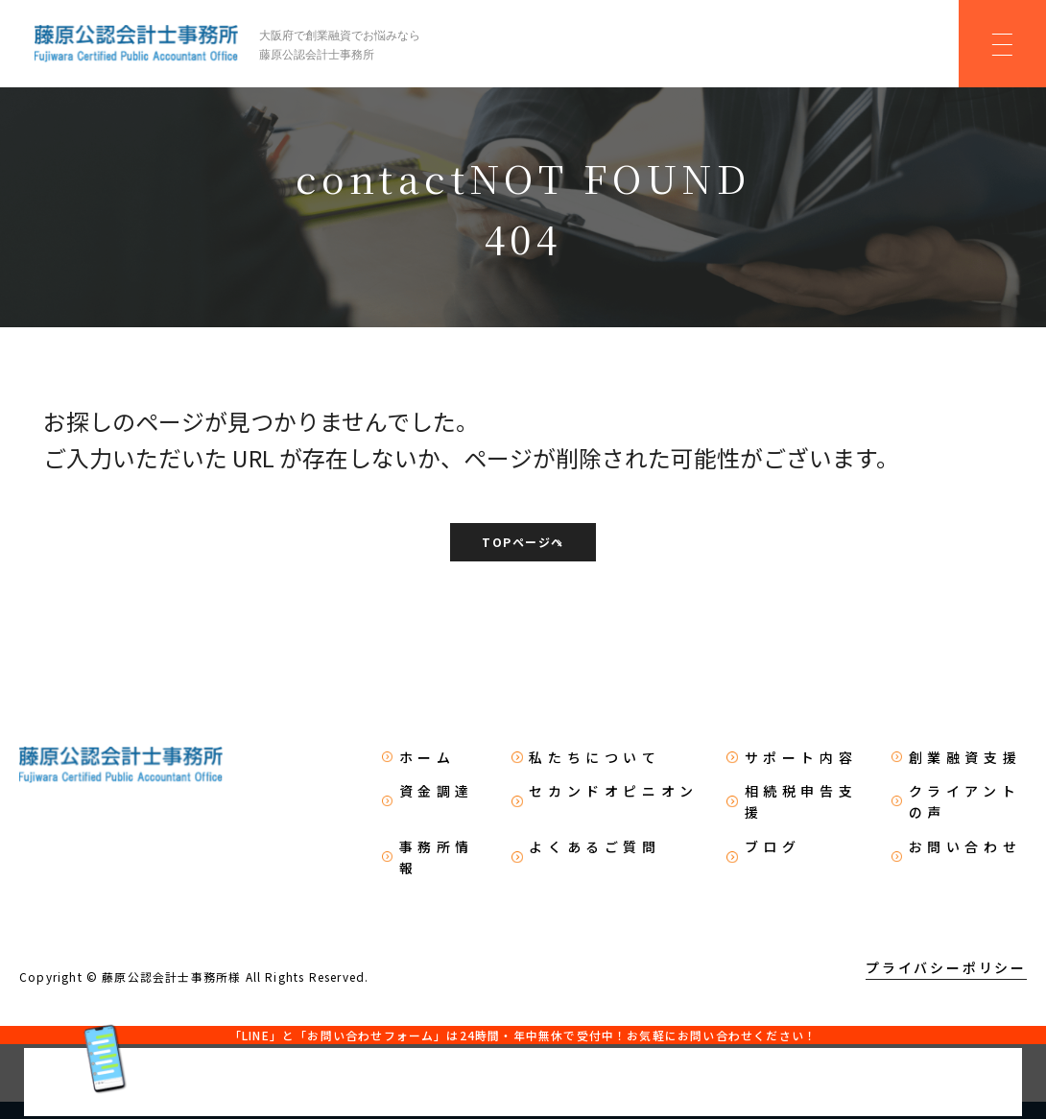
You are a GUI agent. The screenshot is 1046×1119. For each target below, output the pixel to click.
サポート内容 (801, 758)
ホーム (428, 758)
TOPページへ (523, 544)
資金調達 (437, 791)
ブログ (773, 846)
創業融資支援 (965, 758)
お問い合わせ (965, 846)
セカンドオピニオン (614, 791)
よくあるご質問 (595, 846)
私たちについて (595, 758)
